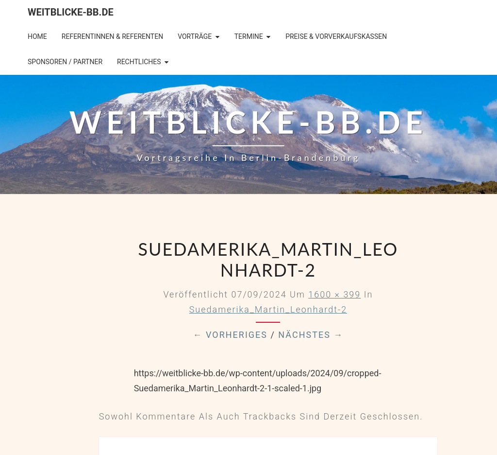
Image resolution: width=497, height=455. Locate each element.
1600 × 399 (334, 294)
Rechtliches (139, 62)
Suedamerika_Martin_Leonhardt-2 (268, 309)
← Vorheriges (230, 335)
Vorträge (195, 36)
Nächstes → (310, 335)
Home (37, 36)
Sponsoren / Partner (65, 62)
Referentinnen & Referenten (112, 36)
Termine (248, 36)
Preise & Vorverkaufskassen (336, 36)
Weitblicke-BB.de (71, 12)
